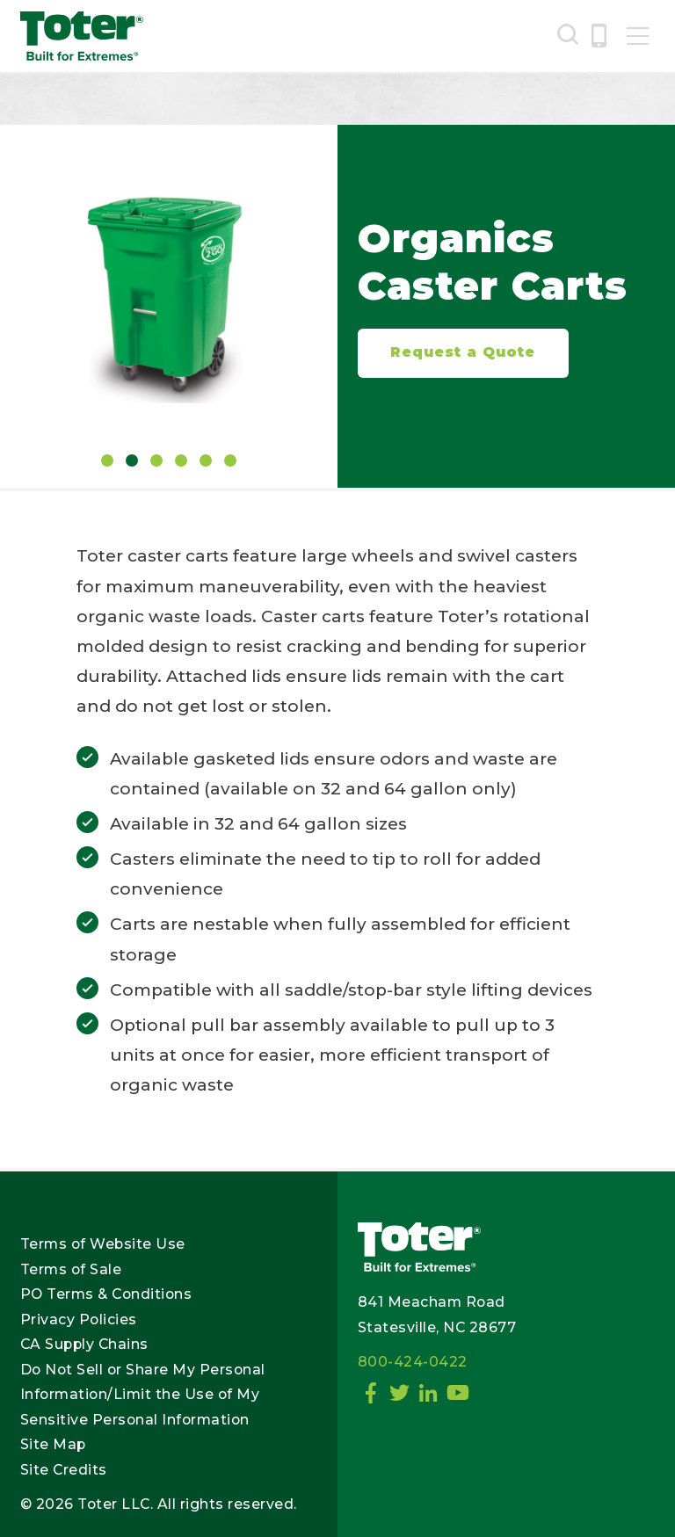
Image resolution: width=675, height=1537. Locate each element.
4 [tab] (181, 460)
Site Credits (63, 1469)
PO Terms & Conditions (106, 1294)
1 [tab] (107, 460)
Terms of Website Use (102, 1244)
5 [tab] (206, 460)
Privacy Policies (78, 1319)
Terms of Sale (71, 1269)
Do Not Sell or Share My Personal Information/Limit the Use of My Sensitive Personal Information (142, 1394)
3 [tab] (156, 460)
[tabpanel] (169, 291)
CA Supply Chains (84, 1344)
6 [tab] (230, 460)
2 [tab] (132, 460)
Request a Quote (462, 352)
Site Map (53, 1444)
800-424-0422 (413, 1361)
